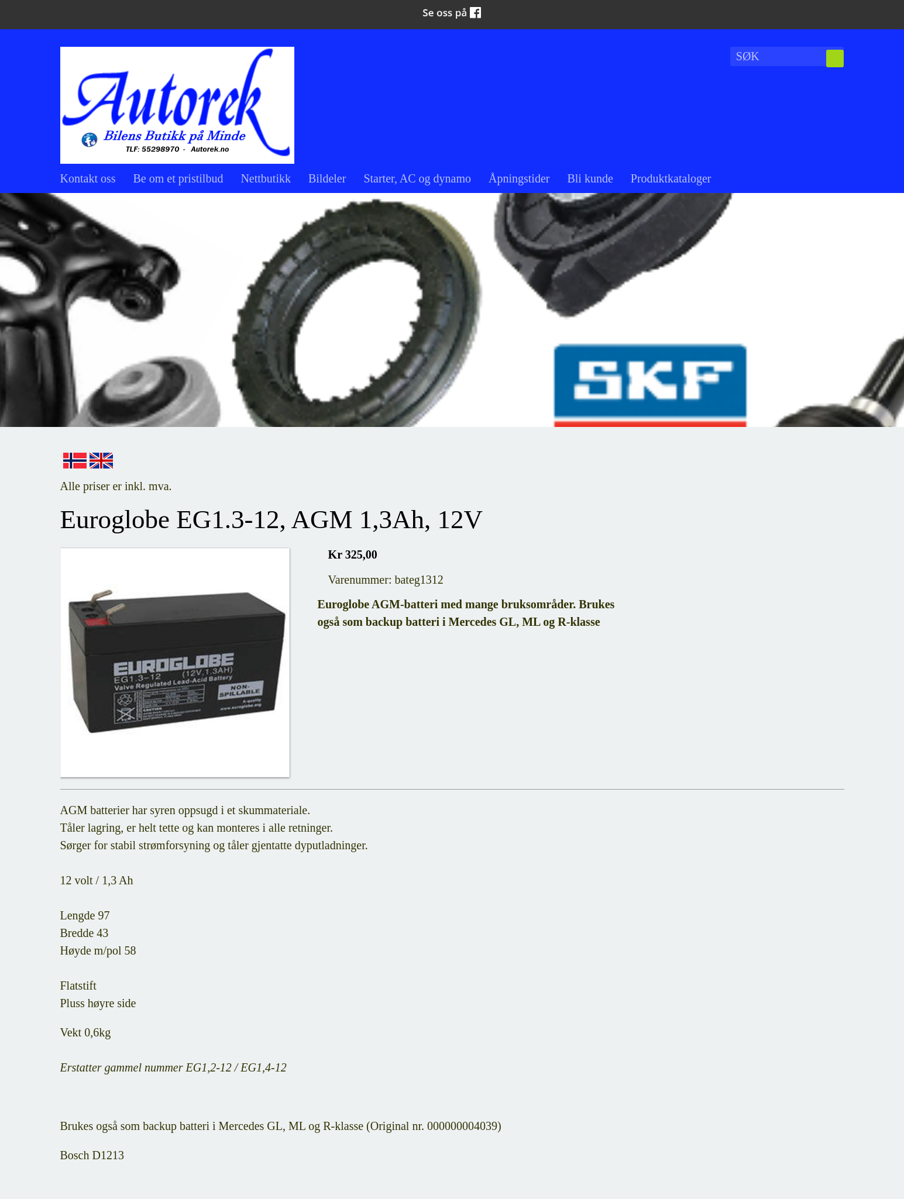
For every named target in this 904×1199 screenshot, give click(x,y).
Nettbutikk (265, 178)
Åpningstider (519, 178)
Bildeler (327, 178)
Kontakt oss (88, 178)
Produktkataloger (671, 178)
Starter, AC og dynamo (417, 178)
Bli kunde (590, 178)
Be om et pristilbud (178, 178)
